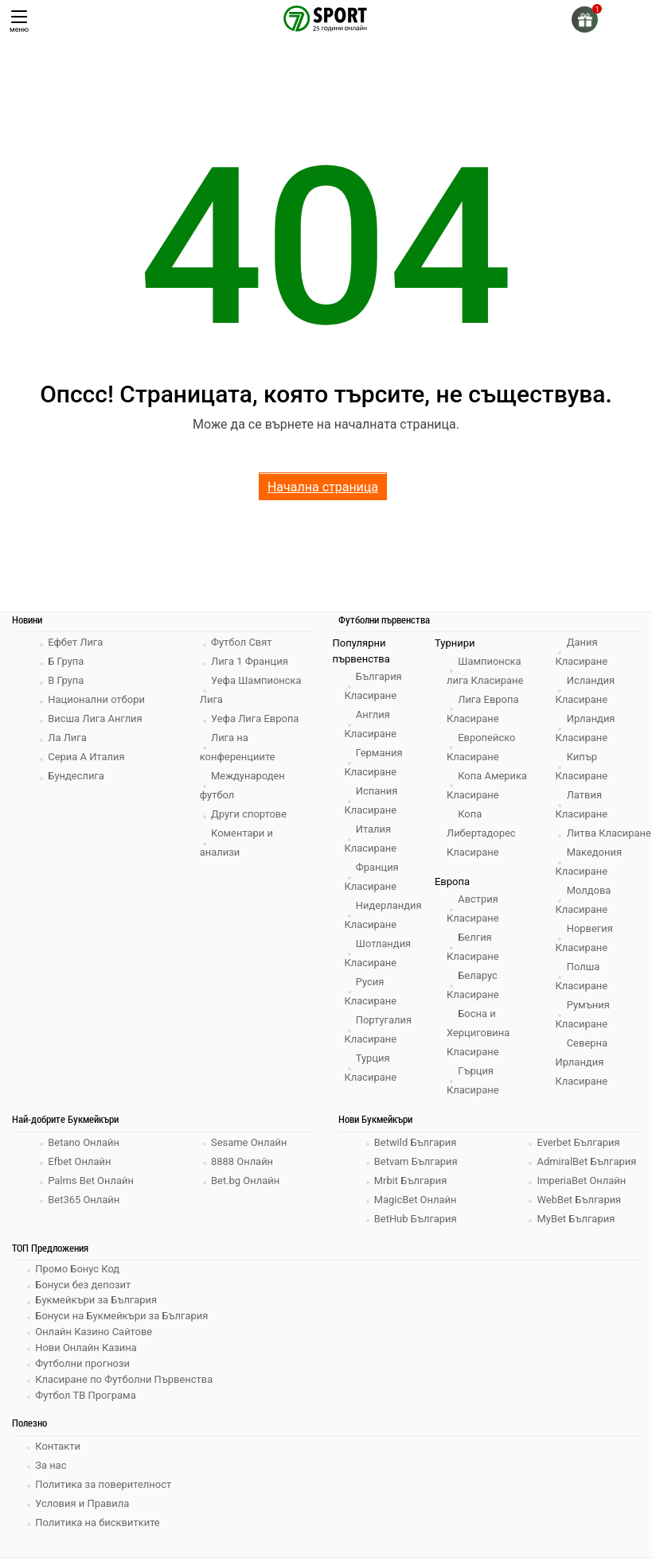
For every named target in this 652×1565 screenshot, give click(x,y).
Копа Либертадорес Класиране (481, 833)
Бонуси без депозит (84, 1294)
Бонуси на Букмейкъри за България (122, 1325)
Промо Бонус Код (78, 1278)
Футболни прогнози (83, 1371)
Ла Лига (68, 738)
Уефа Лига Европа (256, 718)
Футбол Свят (242, 642)
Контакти (58, 1453)
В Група (66, 680)
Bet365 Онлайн (84, 1210)
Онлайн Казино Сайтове (95, 1340)
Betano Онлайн (84, 1153)
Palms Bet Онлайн (92, 1191)
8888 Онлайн (243, 1172)
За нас (51, 1472)
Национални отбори (97, 699)
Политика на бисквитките (98, 1530)
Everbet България (579, 1153)
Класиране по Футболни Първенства (125, 1387)
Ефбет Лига (76, 642)
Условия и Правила (83, 1510)
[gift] (585, 19)
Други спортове (250, 814)
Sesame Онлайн (250, 1153)
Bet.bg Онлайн (246, 1191)
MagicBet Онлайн (416, 1210)
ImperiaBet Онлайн (582, 1191)
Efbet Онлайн (80, 1172)
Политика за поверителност (104, 1491)
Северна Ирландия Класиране (581, 1081)
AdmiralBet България (587, 1172)
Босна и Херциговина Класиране (478, 1033)
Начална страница (322, 487)
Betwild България (416, 1153)
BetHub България (416, 1229)
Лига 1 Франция (250, 661)
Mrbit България (411, 1191)
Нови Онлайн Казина (87, 1356)
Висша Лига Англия (96, 718)
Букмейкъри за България (97, 1309)
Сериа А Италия (87, 757)
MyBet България (576, 1229)
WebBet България (579, 1210)
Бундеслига (77, 776)
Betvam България (417, 1172)
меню (19, 21)
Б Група (66, 661)
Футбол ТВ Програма (86, 1402)
